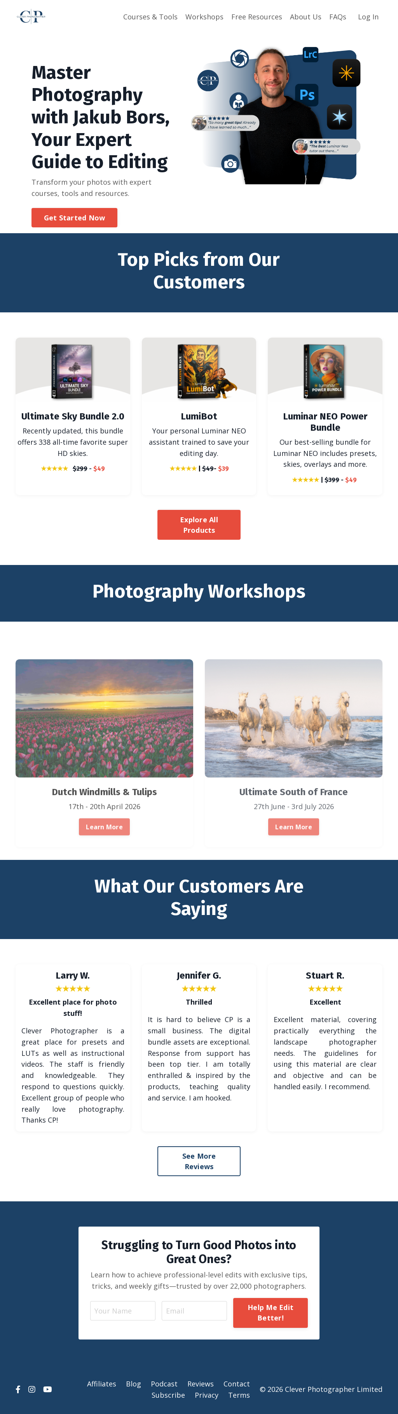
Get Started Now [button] (74, 217)
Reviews (200, 1383)
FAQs (337, 16)
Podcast (164, 1383)
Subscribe (168, 1395)
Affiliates (101, 1383)
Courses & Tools (150, 16)
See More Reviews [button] (199, 1161)
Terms (239, 1395)
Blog (133, 1383)
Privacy (206, 1395)
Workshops (204, 16)
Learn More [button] (104, 852)
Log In (368, 16)
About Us (305, 16)
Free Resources (256, 16)
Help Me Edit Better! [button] (270, 1312)
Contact (236, 1383)
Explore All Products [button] (199, 525)
